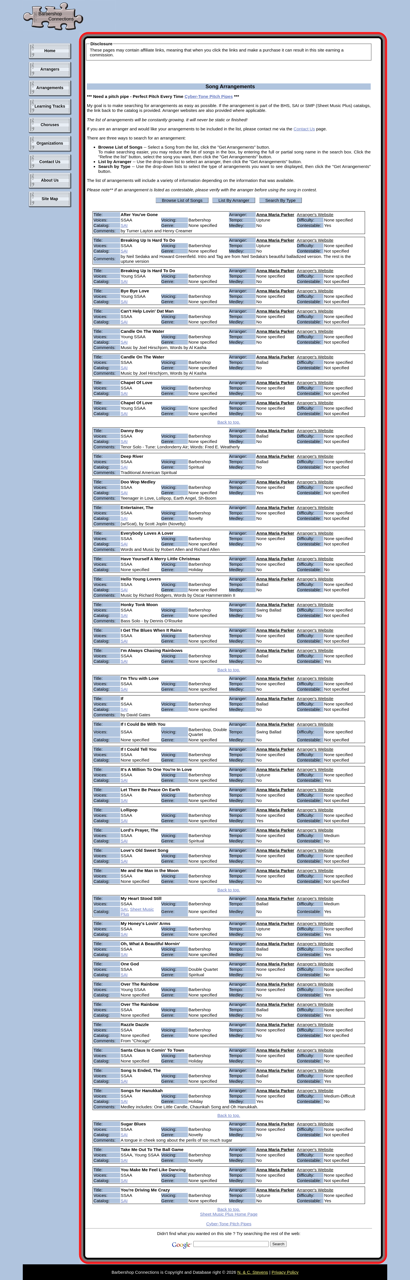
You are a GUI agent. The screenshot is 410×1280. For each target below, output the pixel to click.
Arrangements (49, 87)
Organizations (49, 143)
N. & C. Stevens (252, 1272)
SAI (124, 225)
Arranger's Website (315, 214)
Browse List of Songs (182, 200)
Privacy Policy (285, 1272)
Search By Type (280, 200)
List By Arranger (233, 200)
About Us (50, 180)
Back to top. (228, 422)
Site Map (50, 198)
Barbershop (50, 13)
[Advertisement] (220, 17)
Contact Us (49, 161)
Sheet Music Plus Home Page (229, 1214)
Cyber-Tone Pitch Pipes (208, 96)
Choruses (50, 124)
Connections (61, 19)
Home (50, 50)
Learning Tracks (49, 106)
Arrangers (50, 69)
